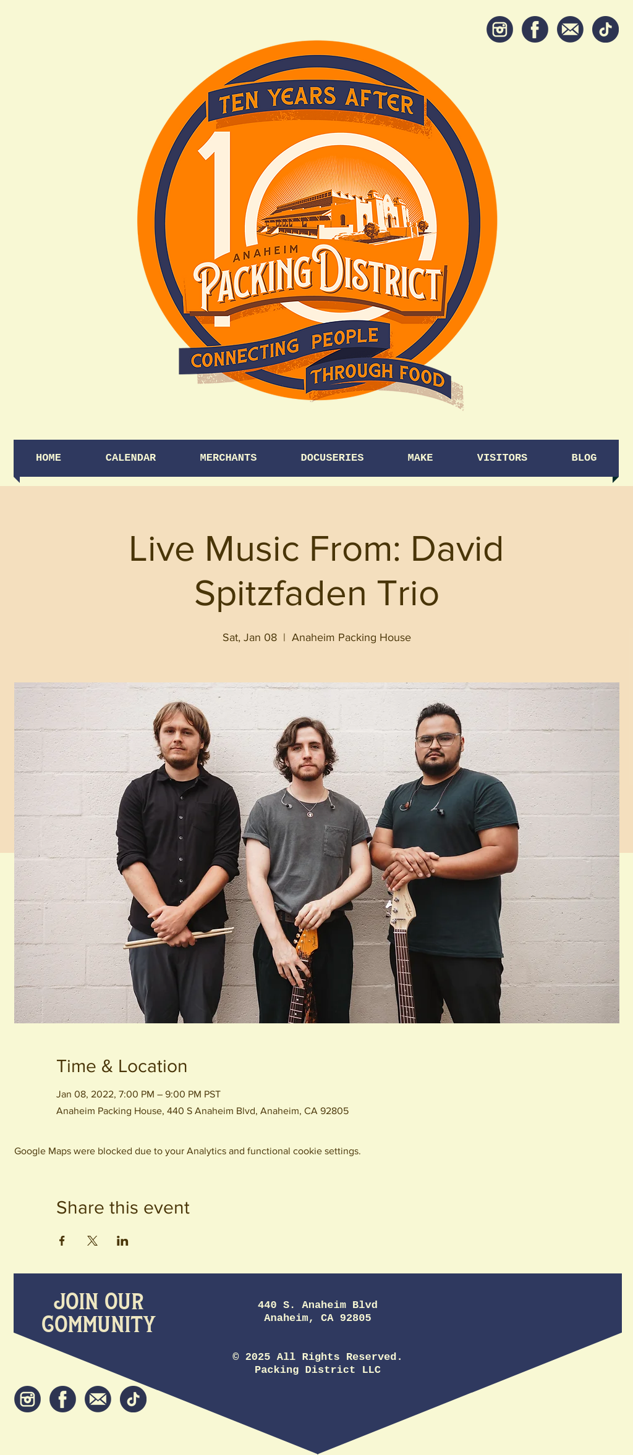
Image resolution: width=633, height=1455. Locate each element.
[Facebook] (535, 29)
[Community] (98, 1325)
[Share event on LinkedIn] (123, 1241)
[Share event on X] (92, 1241)
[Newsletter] (570, 29)
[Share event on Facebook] (62, 1241)
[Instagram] (499, 29)
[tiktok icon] (605, 29)
